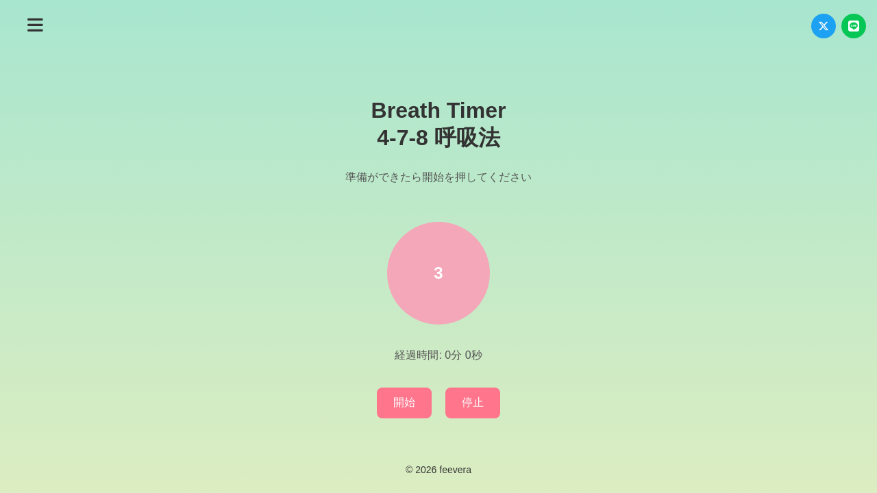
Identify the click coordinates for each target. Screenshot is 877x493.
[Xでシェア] (823, 26)
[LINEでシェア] (853, 26)
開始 (404, 402)
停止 (473, 402)
